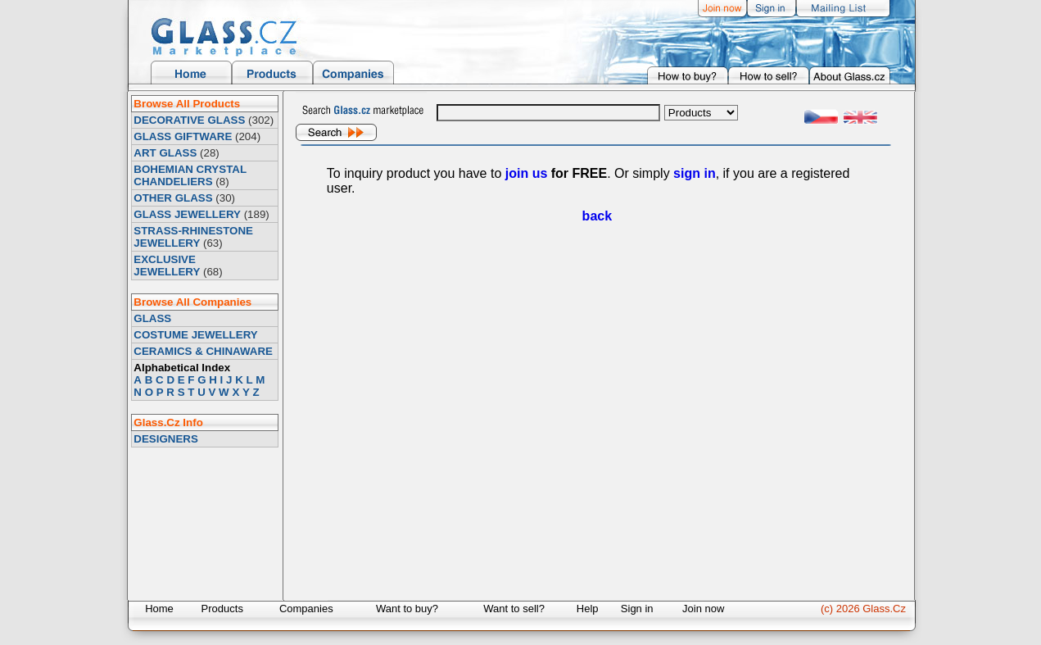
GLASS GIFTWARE (183, 136)
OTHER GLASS (173, 198)
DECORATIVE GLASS (189, 120)
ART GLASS (165, 153)
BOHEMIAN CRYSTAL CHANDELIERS (190, 175)
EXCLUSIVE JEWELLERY (167, 265)
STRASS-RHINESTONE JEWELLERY (193, 237)
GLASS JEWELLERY (187, 214)
